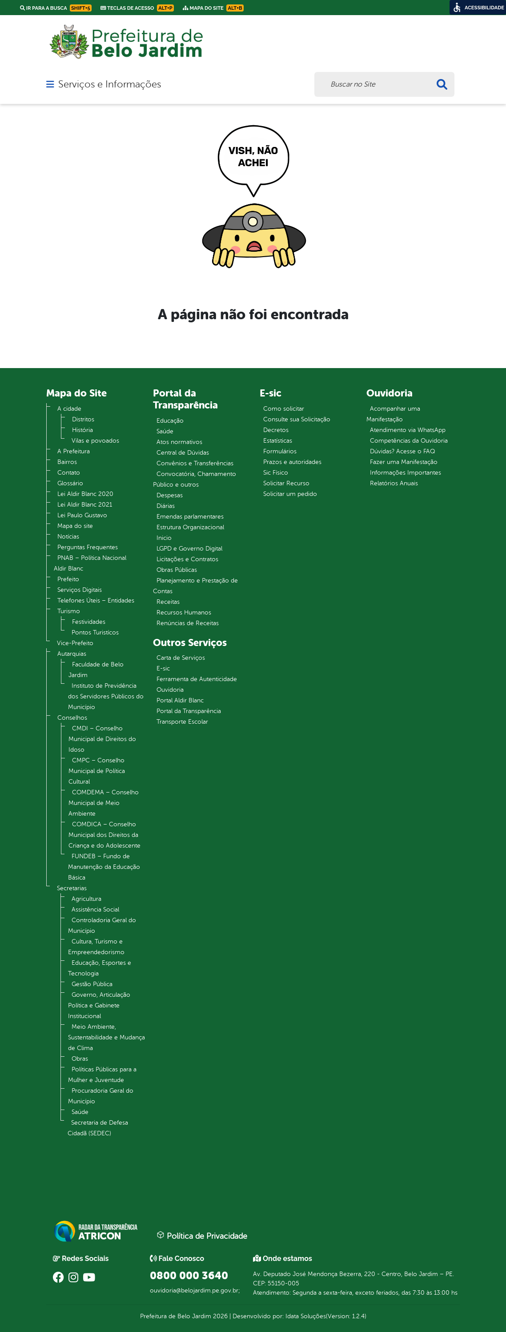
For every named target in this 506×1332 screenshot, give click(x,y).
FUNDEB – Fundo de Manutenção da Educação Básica (104, 867)
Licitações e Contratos (187, 559)
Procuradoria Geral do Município (100, 1096)
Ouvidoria (170, 689)
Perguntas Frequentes (87, 547)
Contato (68, 472)
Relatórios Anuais (394, 483)
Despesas (170, 495)
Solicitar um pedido (290, 494)
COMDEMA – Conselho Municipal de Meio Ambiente (103, 803)
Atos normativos (179, 442)
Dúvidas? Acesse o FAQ (402, 451)
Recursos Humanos (184, 612)
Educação (170, 420)
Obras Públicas (177, 570)
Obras (80, 1058)
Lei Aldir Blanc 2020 (85, 494)
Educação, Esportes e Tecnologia (99, 968)
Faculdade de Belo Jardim (96, 669)
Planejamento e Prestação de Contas (195, 586)
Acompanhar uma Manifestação (393, 414)
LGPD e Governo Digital (189, 548)
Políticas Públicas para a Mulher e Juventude (102, 1074)
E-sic (163, 668)
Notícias (68, 536)
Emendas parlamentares (190, 516)
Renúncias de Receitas (188, 623)
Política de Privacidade (202, 1236)
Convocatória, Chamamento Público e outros (194, 479)
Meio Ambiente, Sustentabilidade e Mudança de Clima (106, 1037)
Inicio (164, 538)
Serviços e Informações (109, 84)
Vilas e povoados (95, 440)
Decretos (276, 430)
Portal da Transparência (189, 711)
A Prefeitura (73, 451)
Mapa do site (75, 526)
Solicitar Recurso (286, 483)
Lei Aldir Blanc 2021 (84, 504)
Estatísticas (277, 440)
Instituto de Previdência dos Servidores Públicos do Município (106, 696)
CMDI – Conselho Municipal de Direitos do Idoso (102, 739)
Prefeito (68, 579)
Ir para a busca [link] (56, 8)
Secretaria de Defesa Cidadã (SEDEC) (98, 1128)
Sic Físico (275, 472)
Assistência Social (95, 909)
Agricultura (86, 899)
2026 (219, 1316)
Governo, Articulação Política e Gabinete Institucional (99, 1005)
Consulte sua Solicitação (296, 419)
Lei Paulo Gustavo (82, 515)
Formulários (280, 451)
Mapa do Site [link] (213, 8)
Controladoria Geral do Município (102, 925)
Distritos (83, 419)
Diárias (166, 506)
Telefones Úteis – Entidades (95, 600)
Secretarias (72, 888)
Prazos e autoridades (292, 462)
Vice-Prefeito (75, 643)
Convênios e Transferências (195, 463)
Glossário (70, 483)
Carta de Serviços (181, 657)
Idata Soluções (305, 1316)
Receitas (168, 602)
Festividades (88, 621)
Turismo (68, 611)
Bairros (67, 462)
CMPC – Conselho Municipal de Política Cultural (96, 771)
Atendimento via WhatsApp (408, 430)
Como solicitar (283, 408)
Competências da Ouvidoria (409, 440)
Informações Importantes (405, 472)
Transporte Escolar (182, 721)
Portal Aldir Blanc (180, 700)
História (82, 430)
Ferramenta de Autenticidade (197, 679)
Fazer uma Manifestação (404, 462)
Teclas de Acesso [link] (137, 8)
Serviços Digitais (79, 590)
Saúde (80, 1112)
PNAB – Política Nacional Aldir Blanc (90, 563)
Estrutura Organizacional (190, 527)
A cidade (69, 408)
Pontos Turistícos (95, 632)
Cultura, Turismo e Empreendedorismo (96, 946)
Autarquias (71, 653)
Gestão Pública (92, 984)
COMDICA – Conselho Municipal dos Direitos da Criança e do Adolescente (104, 835)
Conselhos (72, 717)
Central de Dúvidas (183, 452)
